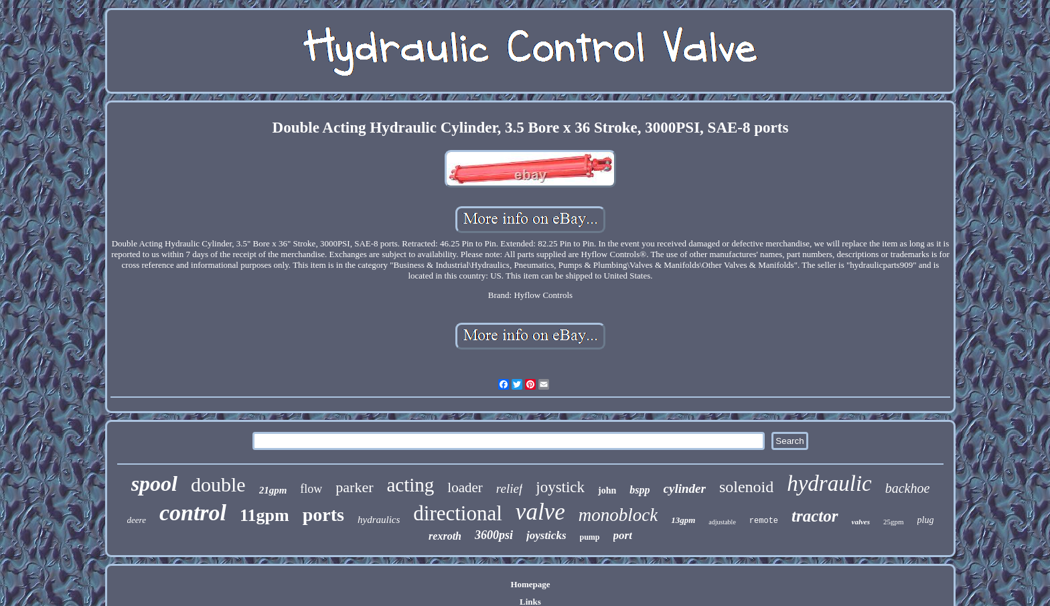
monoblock (618, 515)
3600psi (494, 535)
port (622, 535)
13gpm (683, 520)
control (192, 512)
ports (323, 514)
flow (311, 489)
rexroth (445, 536)
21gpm (273, 490)
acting (411, 485)
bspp (639, 490)
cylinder (685, 488)
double (218, 484)
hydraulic (829, 483)
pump (590, 537)
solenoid (746, 487)
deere (136, 520)
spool (154, 483)
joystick (560, 487)
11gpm (264, 515)
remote (763, 521)
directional (457, 513)
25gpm (893, 522)
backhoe (907, 488)
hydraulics (379, 519)
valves (861, 522)
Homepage (530, 584)
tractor (815, 516)
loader (464, 487)
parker (354, 487)
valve (540, 512)
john (607, 490)
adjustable (722, 522)
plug (925, 520)
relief (509, 488)
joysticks (546, 535)
